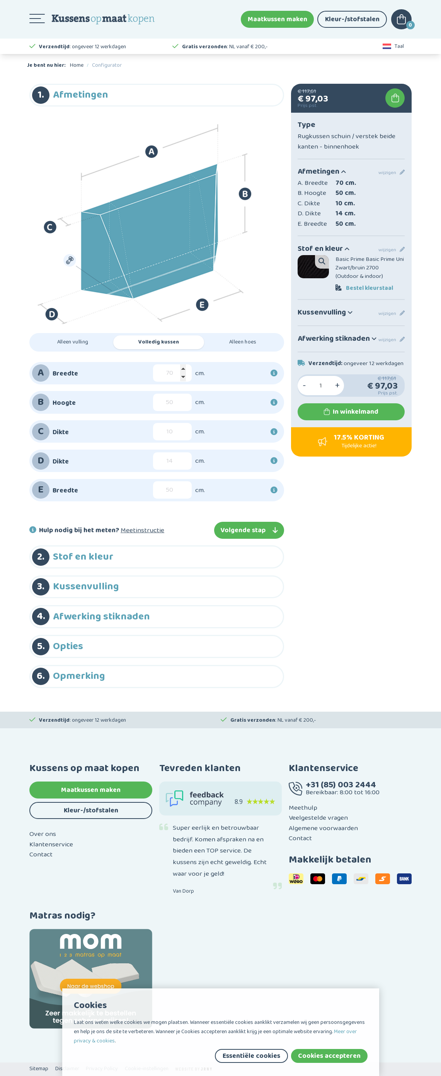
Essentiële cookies (251, 1056)
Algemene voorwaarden (323, 828)
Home (76, 65)
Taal (393, 46)
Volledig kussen (158, 342)
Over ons (42, 834)
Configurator (107, 65)
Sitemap (38, 1068)
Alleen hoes (243, 342)
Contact (41, 854)
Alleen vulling (73, 342)
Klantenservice (51, 844)
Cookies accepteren (329, 1056)
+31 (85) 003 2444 (341, 785)
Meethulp (303, 807)
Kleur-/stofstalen (352, 19)
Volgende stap (249, 530)
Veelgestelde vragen (318, 817)
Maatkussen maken (277, 19)
